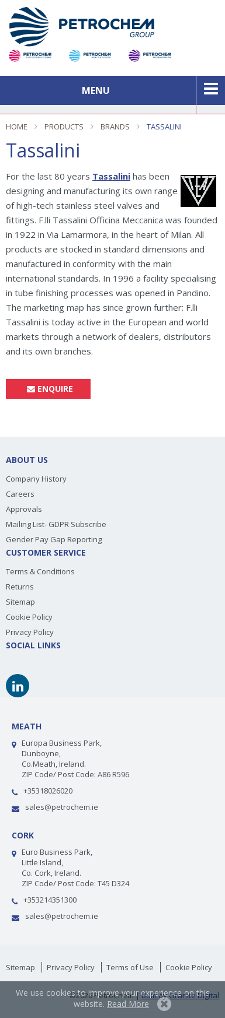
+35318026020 (47, 790)
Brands (115, 126)
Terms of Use (130, 967)
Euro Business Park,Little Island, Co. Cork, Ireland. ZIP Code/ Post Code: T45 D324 (75, 868)
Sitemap (20, 601)
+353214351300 (50, 899)
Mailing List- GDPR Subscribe (56, 524)
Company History (36, 478)
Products (64, 126)
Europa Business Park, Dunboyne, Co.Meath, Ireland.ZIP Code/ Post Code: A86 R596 (75, 759)
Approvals (24, 509)
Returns (20, 586)
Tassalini (164, 126)
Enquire (48, 388)
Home (16, 126)
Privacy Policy (30, 632)
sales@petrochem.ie (61, 807)
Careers (20, 494)
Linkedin (17, 685)
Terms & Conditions (40, 571)
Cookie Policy (29, 617)
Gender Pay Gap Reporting (54, 539)
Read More (128, 1003)
